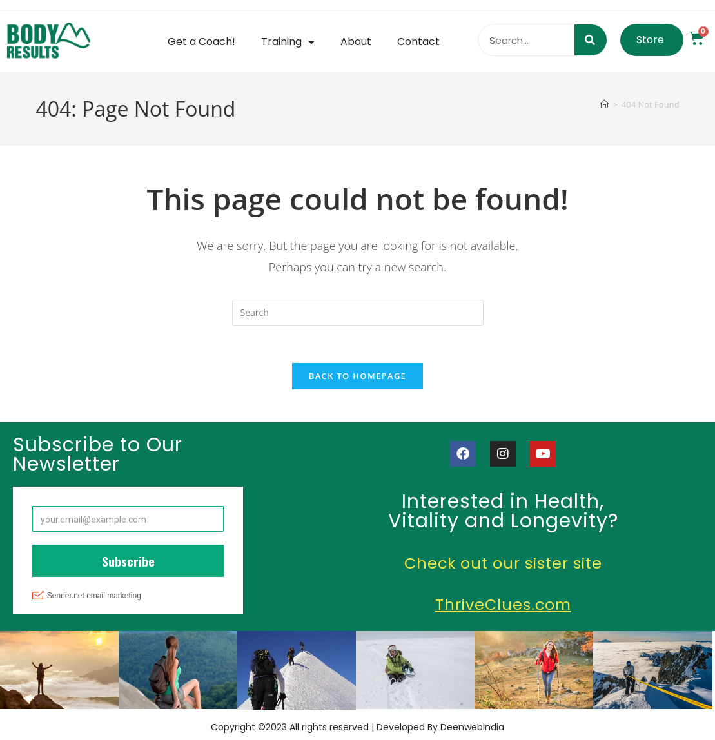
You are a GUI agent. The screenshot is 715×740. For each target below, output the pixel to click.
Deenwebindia (472, 729)
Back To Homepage (357, 378)
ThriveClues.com (503, 606)
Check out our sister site (503, 565)
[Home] (604, 104)
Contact (418, 41)
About (355, 41)
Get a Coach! (201, 41)
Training (288, 42)
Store (650, 39)
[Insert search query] (358, 313)
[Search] (590, 39)
